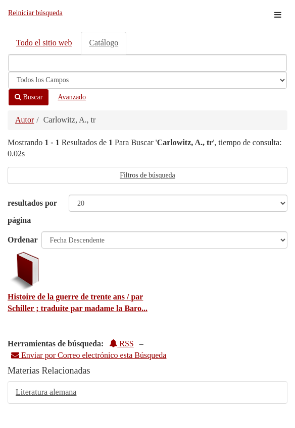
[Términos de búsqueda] (147, 63)
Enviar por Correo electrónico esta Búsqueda (88, 355)
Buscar (28, 97)
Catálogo (103, 42)
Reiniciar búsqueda (35, 13)
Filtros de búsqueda (147, 175)
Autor (24, 119)
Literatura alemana (46, 392)
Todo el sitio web (44, 42)
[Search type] (147, 80)
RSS (121, 343)
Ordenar (23, 239)
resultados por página (32, 211)
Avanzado (72, 97)
